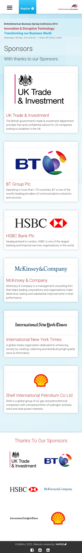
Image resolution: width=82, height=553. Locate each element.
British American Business (68, 7)
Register (28, 8)
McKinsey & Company (26, 280)
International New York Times (34, 339)
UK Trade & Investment (27, 115)
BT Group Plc (18, 184)
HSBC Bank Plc (20, 236)
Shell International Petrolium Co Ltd (39, 395)
